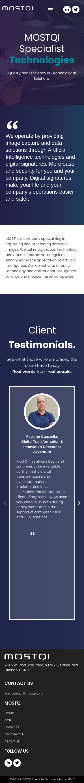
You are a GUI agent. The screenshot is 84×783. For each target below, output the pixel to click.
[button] (50, 9)
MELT (71, 779)
